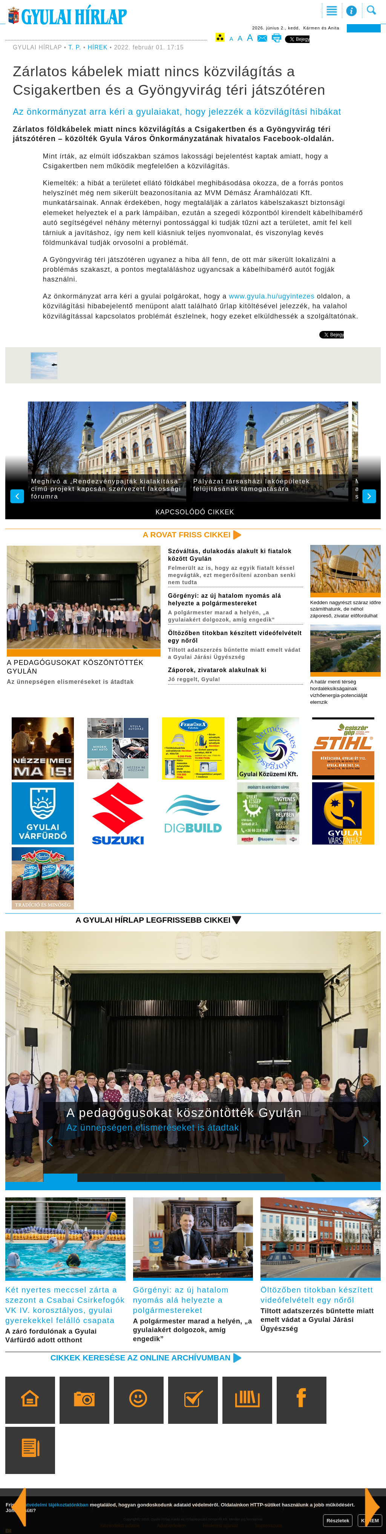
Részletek (337, 1520)
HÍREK (98, 47)
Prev (55, 1146)
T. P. (75, 47)
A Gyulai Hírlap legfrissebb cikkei (152, 919)
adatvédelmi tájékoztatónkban (54, 1505)
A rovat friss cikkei (187, 534)
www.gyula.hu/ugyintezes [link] (271, 296)
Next (370, 1146)
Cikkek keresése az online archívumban (141, 1357)
